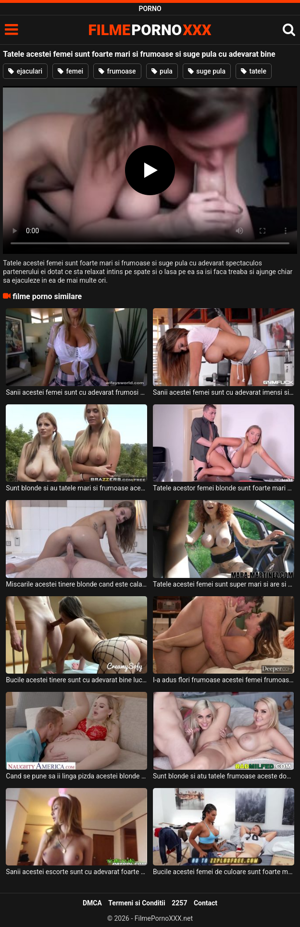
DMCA (92, 903)
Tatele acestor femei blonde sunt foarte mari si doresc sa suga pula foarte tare (223, 488)
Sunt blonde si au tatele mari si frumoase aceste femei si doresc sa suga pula (76, 488)
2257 (179, 903)
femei (70, 71)
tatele (253, 71)
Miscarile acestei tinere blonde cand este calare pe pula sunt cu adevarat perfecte (76, 584)
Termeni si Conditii (136, 903)
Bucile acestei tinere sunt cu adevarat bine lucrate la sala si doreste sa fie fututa (76, 680)
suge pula (206, 71)
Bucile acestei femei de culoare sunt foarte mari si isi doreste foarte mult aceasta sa (223, 872)
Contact (205, 903)
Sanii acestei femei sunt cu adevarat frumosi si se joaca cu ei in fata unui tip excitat (76, 392)
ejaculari (25, 71)
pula (162, 71)
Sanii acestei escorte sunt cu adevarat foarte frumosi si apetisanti (76, 872)
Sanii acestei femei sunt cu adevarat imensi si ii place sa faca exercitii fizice (223, 392)
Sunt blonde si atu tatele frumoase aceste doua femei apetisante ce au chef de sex (223, 776)
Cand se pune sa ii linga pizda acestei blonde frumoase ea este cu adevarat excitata (76, 776)
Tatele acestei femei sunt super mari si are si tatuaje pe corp (223, 584)
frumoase (117, 71)
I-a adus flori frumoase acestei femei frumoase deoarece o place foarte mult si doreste (223, 680)
